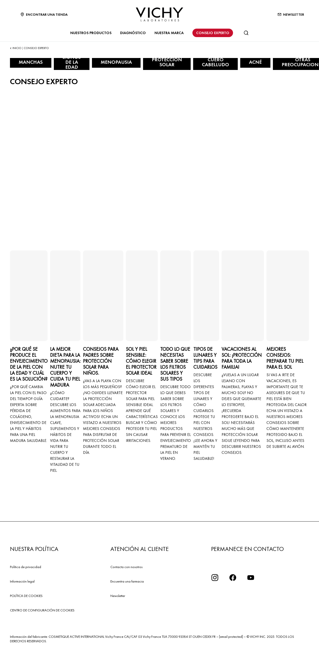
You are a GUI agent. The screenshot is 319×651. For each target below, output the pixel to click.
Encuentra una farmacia (127, 581)
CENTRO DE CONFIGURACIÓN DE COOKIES (42, 610)
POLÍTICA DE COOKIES (26, 595)
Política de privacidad (25, 567)
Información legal (22, 581)
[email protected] (231, 636)
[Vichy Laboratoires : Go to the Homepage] (159, 14)
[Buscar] (246, 33)
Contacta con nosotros (126, 567)
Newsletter (117, 595)
